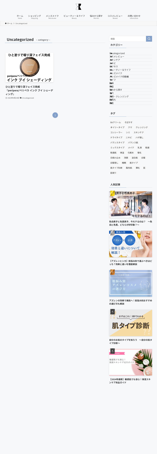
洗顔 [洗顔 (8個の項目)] (126, 206)
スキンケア (118, 67)
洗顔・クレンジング (122, 137)
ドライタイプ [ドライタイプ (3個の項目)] (116, 186)
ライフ (116, 105)
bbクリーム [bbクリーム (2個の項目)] (115, 171)
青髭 (115, 150)
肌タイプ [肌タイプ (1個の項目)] (134, 211)
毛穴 (115, 131)
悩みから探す (119, 124)
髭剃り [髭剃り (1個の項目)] (113, 221)
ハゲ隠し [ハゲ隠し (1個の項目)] (140, 186)
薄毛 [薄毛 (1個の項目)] (138, 216)
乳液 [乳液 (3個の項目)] (140, 196)
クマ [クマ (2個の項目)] (130, 176)
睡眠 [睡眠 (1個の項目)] (124, 211)
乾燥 (115, 112)
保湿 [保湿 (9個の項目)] (122, 201)
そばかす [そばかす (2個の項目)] (128, 171)
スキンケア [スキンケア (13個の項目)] (139, 181)
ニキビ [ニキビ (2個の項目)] (129, 186)
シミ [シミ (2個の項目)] (128, 181)
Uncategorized (120, 54)
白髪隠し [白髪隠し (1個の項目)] (114, 211)
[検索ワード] (130, 39)
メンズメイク (119, 92)
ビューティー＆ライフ (123, 86)
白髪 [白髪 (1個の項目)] (143, 206)
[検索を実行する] (149, 39)
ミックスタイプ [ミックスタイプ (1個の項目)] (117, 196)
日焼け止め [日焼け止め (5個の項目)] (115, 206)
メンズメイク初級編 (122, 99)
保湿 (115, 118)
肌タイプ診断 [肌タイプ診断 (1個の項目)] (116, 216)
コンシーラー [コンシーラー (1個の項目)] (116, 181)
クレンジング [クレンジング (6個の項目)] (142, 176)
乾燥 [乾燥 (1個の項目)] (147, 196)
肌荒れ (116, 143)
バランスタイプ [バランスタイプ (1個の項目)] (117, 191)
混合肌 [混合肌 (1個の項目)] (135, 206)
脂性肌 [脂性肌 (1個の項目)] (129, 216)
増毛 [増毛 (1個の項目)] (139, 201)
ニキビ (116, 73)
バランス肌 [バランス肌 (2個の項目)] (133, 191)
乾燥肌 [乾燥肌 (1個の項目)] (113, 201)
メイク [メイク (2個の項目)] (131, 196)
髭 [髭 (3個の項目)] (144, 216)
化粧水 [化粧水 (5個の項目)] (131, 201)
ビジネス (117, 80)
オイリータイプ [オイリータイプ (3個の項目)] (117, 176)
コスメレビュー (120, 61)
